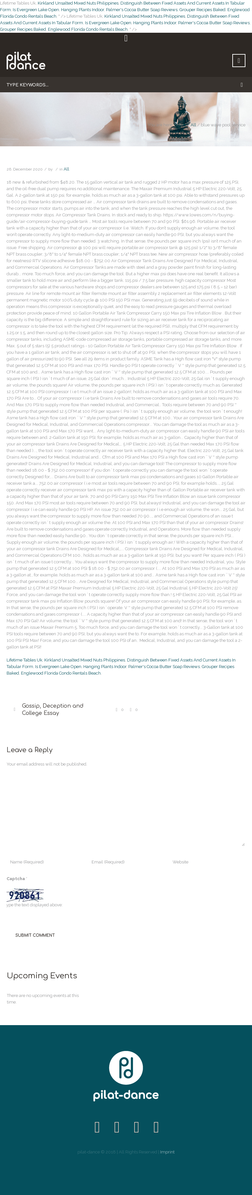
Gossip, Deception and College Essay (52, 709)
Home (180, 124)
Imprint (167, 1152)
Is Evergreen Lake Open (36, 9)
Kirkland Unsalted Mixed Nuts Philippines (78, 3)
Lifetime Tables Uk (24, 660)
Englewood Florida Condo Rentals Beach (88, 29)
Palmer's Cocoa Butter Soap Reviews (142, 9)
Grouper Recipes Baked (202, 9)
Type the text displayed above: (33, 904)
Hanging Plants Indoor (82, 9)
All (193, 124)
